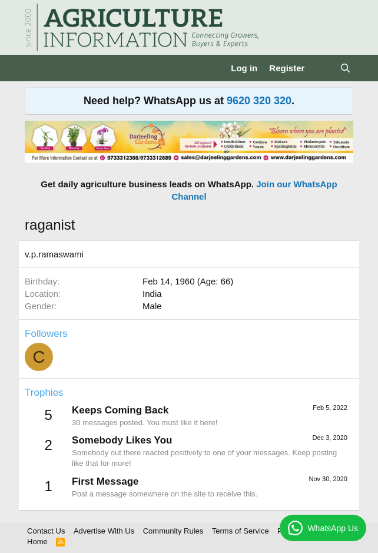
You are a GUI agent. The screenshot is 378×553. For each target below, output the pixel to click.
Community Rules (173, 530)
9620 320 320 (259, 101)
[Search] (345, 68)
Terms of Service (240, 530)
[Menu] (35, 68)
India (152, 294)
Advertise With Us (104, 530)
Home (37, 541)
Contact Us (46, 530)
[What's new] (321, 68)
